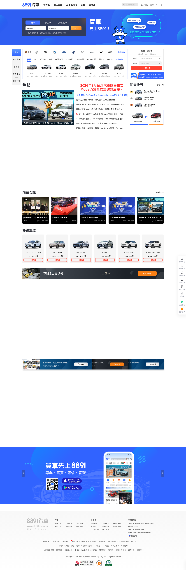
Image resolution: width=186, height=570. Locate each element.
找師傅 (139, 550)
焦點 (16, 52)
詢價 (36, 76)
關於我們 (56, 541)
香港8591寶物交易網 (84, 546)
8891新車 (93, 550)
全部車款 (121, 52)
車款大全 (58, 523)
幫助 (152, 5)
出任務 (110, 550)
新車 (83, 4)
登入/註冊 (144, 5)
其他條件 (119, 59)
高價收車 (16, 81)
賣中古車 (94, 523)
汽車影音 (79, 523)
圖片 (32, 76)
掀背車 (43, 59)
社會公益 (65, 541)
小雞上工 (119, 550)
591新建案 (124, 546)
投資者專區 (46, 541)
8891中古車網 (82, 550)
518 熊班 (102, 550)
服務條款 (102, 541)
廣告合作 (75, 541)
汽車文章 (68, 523)
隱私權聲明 (112, 541)
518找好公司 (129, 550)
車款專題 (79, 526)
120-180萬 (79, 59)
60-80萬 (69, 59)
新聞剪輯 (84, 541)
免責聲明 (93, 541)
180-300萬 (91, 59)
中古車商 (16, 73)
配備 (28, 76)
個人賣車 (58, 4)
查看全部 (160, 85)
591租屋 (97, 546)
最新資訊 (16, 59)
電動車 (92, 4)
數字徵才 (134, 541)
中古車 (46, 4)
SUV (36, 59)
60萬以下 (59, 59)
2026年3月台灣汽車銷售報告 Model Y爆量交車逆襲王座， (101, 87)
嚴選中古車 (117, 523)
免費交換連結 (124, 541)
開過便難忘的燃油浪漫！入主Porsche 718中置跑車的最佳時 (102, 95)
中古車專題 (117, 526)
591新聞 (59, 550)
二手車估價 (71, 4)
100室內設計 (69, 550)
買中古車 (105, 523)
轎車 (51, 59)
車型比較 (58, 526)
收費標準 (105, 526)
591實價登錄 (49, 550)
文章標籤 (68, 526)
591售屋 (106, 546)
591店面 (114, 546)
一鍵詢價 (33, 260)
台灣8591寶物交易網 (66, 546)
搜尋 (76, 28)
